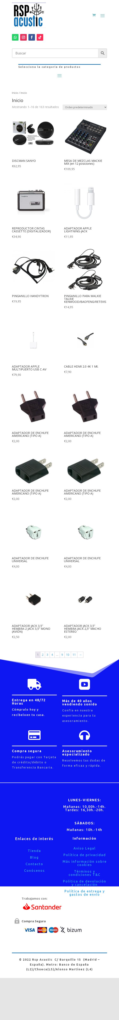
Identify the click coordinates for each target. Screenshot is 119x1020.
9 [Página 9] (62, 655)
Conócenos (34, 870)
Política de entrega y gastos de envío (84, 892)
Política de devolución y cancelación (84, 882)
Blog (34, 857)
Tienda (34, 851)
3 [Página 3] (47, 655)
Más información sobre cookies (85, 863)
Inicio (15, 93)
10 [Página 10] (67, 655)
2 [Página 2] (42, 655)
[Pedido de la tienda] (85, 107)
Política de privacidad (84, 855)
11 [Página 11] (74, 655)
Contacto (34, 864)
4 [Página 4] (52, 655)
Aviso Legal (85, 848)
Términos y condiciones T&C (84, 873)
